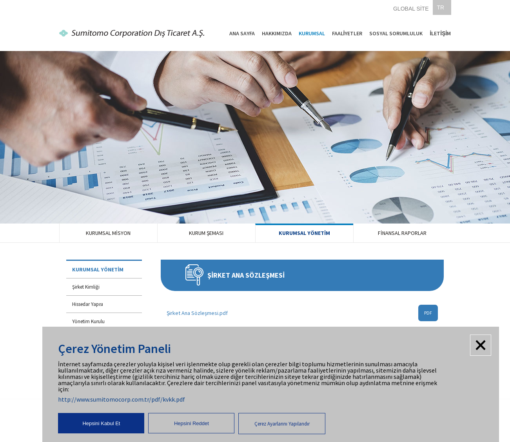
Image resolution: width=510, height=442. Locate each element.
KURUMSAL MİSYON (108, 232)
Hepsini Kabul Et (101, 423)
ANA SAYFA (242, 33)
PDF (428, 313)
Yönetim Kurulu (88, 321)
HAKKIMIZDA (277, 33)
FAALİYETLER (347, 33)
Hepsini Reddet (191, 423)
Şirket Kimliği (86, 287)
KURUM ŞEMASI (206, 232)
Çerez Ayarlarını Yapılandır (282, 423)
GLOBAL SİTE (411, 8)
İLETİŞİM (440, 33)
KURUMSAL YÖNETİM (304, 232)
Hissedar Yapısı (87, 304)
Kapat (480, 345)
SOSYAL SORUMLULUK (396, 33)
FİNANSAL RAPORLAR (402, 232)
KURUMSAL (312, 33)
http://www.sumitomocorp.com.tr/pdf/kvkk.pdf (121, 399)
